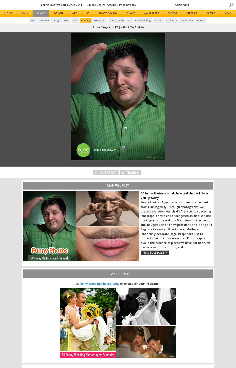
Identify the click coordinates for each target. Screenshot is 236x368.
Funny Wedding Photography (99, 284)
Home (8, 13)
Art (76, 13)
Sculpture (171, 20)
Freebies (192, 13)
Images (41, 13)
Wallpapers (152, 13)
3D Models (100, 20)
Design (60, 13)
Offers (211, 13)
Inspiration (187, 20)
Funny (131, 13)
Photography (109, 13)
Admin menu (182, 5)
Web (66, 20)
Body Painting (143, 20)
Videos (173, 13)
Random (44, 20)
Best (33, 20)
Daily (24, 13)
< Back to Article (132, 27)
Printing (85, 20)
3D (89, 13)
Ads (75, 20)
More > (201, 20)
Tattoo (158, 20)
